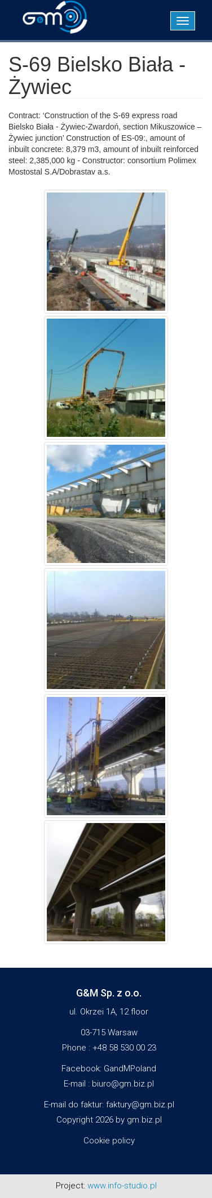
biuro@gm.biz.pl (123, 1084)
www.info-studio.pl (122, 1186)
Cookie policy (109, 1141)
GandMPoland (130, 1068)
